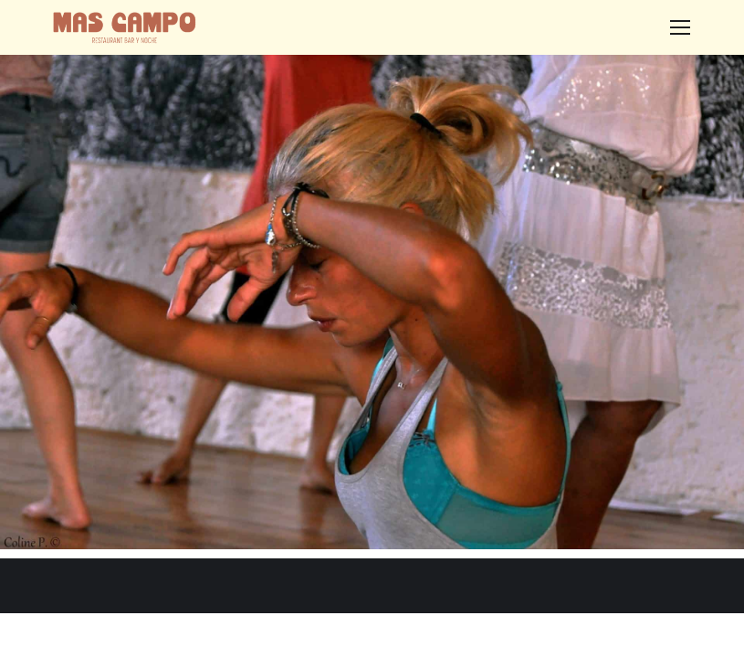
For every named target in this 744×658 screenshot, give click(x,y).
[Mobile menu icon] (680, 27)
